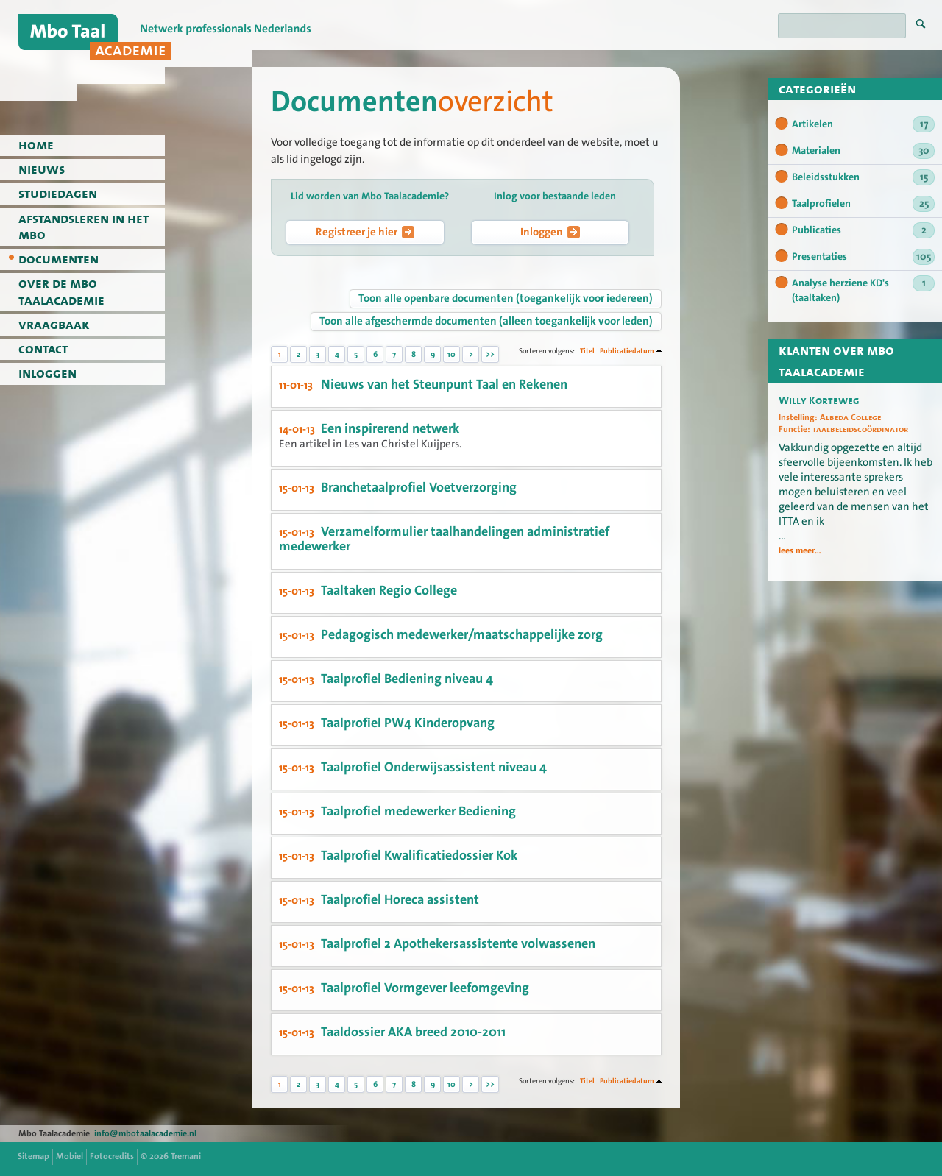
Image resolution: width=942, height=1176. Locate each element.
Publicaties (863, 230)
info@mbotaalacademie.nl (145, 1133)
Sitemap (33, 1156)
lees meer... (800, 551)
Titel (587, 350)
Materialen (863, 151)
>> (490, 354)
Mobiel (69, 1156)
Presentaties (863, 257)
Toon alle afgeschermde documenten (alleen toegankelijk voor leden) (486, 321)
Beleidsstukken (863, 177)
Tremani (186, 1156)
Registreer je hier (365, 231)
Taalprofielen (863, 204)
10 (451, 354)
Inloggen (550, 231)
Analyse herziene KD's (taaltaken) (863, 290)
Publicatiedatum (627, 350)
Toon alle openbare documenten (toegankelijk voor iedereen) (505, 298)
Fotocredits (112, 1156)
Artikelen (863, 124)
